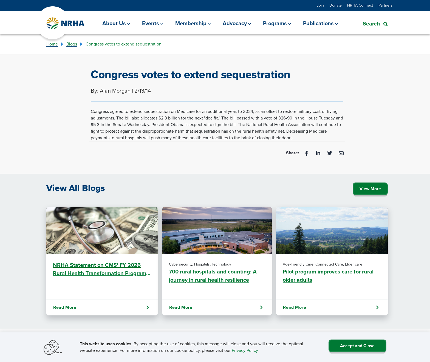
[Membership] (193, 23)
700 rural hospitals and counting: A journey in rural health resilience (213, 275)
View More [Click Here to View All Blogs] (370, 189)
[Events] (152, 23)
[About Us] (116, 23)
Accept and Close (357, 346)
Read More (101, 307)
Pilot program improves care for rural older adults (328, 275)
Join (320, 5)
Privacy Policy (245, 350)
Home (52, 44)
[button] (371, 23)
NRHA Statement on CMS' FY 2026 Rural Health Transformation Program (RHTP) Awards (99, 269)
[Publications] (320, 23)
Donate (335, 5)
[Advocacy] (237, 23)
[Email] (341, 153)
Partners (385, 5)
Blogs (71, 44)
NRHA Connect (360, 5)
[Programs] (277, 23)
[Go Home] (65, 23)
